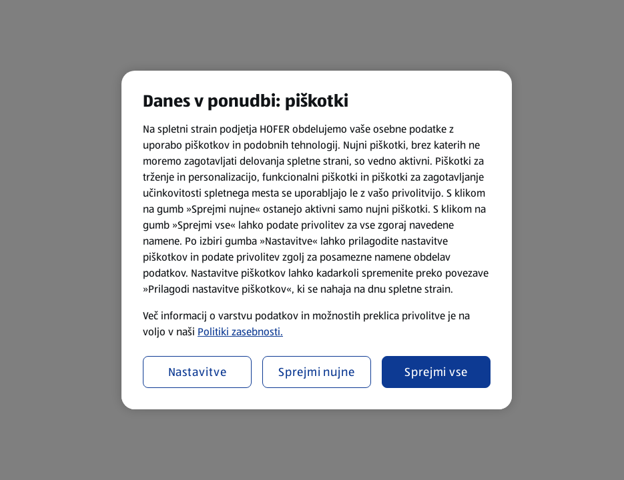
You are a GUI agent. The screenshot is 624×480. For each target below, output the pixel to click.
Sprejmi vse (436, 372)
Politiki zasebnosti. (240, 331)
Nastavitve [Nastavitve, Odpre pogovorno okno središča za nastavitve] (197, 372)
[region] (316, 240)
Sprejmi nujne (316, 372)
